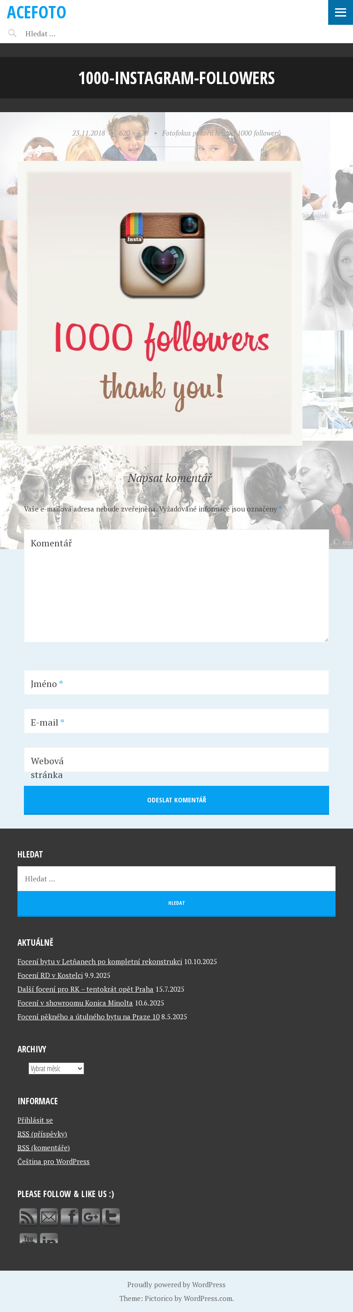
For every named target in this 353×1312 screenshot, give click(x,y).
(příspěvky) (42, 1133)
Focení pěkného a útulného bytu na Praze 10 (88, 1016)
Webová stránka (47, 768)
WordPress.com (208, 1298)
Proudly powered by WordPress (176, 1284)
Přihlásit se (35, 1120)
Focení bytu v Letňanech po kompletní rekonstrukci (99, 961)
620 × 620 (133, 132)
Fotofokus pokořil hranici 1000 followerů (221, 132)
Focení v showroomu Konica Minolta (75, 1002)
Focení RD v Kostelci (50, 975)
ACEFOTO (36, 11)
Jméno (47, 683)
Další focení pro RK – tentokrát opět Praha (85, 989)
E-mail (47, 722)
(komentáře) (43, 1147)
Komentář (51, 543)
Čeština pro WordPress (53, 1161)
